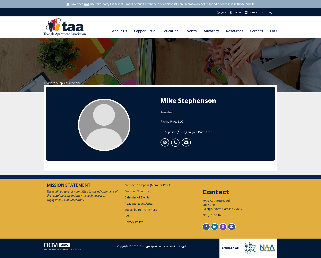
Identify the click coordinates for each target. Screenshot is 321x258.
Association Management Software (63, 246)
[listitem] (176, 140)
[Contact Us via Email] (232, 226)
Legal (182, 246)
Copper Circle (144, 31)
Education (170, 31)
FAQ (273, 31)
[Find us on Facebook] (206, 226)
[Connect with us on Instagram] (223, 226)
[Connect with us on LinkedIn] (214, 226)
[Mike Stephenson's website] (164, 142)
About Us (119, 31)
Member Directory (137, 191)
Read (139, 203)
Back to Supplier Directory (62, 83)
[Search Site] (270, 12)
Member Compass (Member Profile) (149, 185)
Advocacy (211, 31)
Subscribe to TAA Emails (141, 210)
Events (191, 31)
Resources (234, 31)
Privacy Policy (134, 222)
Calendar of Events (137, 197)
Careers (256, 31)
